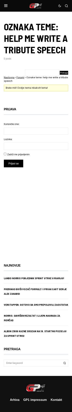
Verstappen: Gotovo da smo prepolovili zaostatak (36, 304)
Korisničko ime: (11, 124)
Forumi (20, 77)
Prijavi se (13, 163)
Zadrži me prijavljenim (18, 154)
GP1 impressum (35, 400)
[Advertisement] (36, 213)
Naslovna (9, 77)
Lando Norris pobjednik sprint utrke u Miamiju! (34, 278)
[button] (6, 5)
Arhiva (15, 400)
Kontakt (56, 400)
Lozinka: (8, 139)
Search (64, 363)
